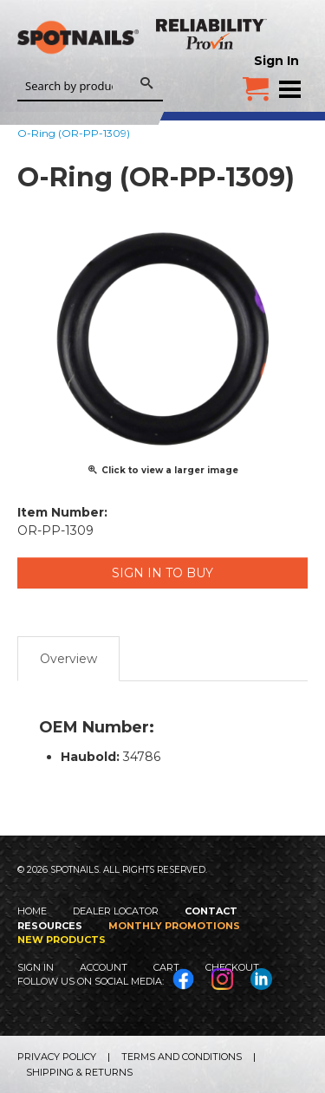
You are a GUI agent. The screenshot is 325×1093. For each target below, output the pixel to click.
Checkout (232, 967)
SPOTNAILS (78, 58)
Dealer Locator (116, 911)
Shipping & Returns (79, 1072)
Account (103, 967)
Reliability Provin (212, 33)
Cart (166, 967)
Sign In (276, 60)
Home (32, 911)
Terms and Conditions (181, 1057)
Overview (68, 659)
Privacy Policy (56, 1057)
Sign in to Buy (162, 573)
